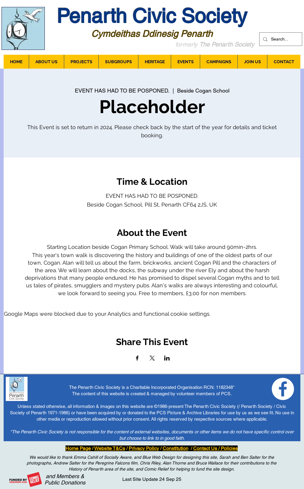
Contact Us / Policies (215, 448)
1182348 (224, 387)
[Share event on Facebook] (137, 358)
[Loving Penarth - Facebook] (283, 389)
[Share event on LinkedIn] (167, 358)
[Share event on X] (152, 358)
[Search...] (280, 39)
